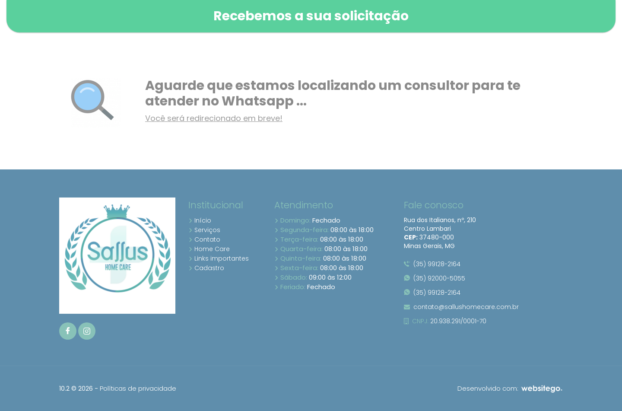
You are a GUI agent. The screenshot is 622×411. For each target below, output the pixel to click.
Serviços (204, 230)
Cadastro (206, 268)
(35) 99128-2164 (432, 264)
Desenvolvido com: (510, 388)
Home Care (209, 249)
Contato (204, 239)
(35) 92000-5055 (434, 278)
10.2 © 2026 (76, 388)
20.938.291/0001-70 (445, 321)
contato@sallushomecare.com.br (461, 307)
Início (199, 220)
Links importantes (218, 258)
